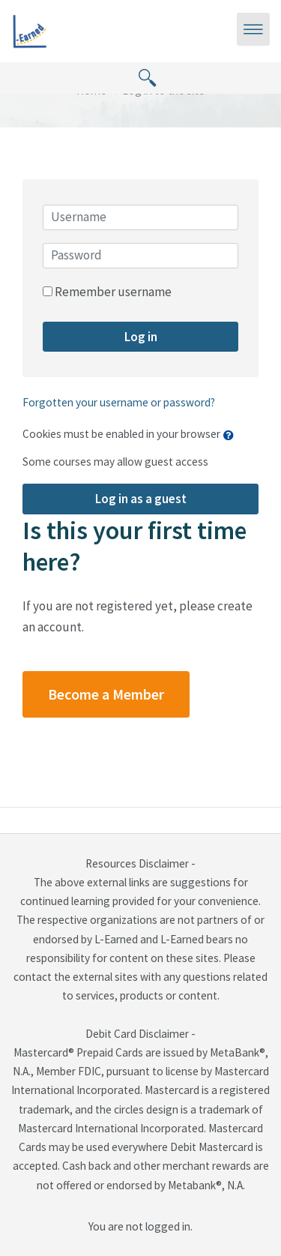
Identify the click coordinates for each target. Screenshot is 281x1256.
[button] (232, 434)
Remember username (113, 291)
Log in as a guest (141, 498)
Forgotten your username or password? (118, 402)
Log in (140, 336)
